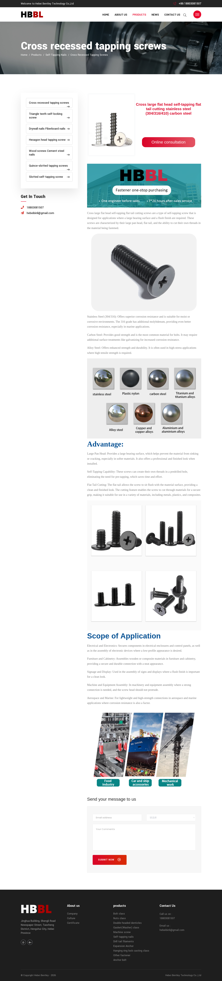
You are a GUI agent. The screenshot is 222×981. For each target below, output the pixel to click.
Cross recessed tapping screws (89, 55)
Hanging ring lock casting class (131, 950)
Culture (71, 918)
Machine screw (122, 932)
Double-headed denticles (127, 923)
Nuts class (119, 918)
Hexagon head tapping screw (49, 140)
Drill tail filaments (123, 941)
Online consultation (168, 142)
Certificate (73, 923)
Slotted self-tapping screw (49, 177)
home (105, 14)
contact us (172, 14)
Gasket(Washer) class (126, 927)
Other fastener (121, 955)
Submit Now (109, 860)
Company (72, 913)
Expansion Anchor (123, 946)
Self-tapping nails (56, 55)
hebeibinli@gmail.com (172, 930)
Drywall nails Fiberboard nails (49, 129)
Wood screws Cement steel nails (49, 153)
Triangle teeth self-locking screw (49, 116)
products (139, 14)
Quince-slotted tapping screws (49, 167)
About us (121, 14)
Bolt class (119, 913)
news (155, 14)
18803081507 (167, 918)
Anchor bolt (119, 960)
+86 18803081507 (190, 4)
